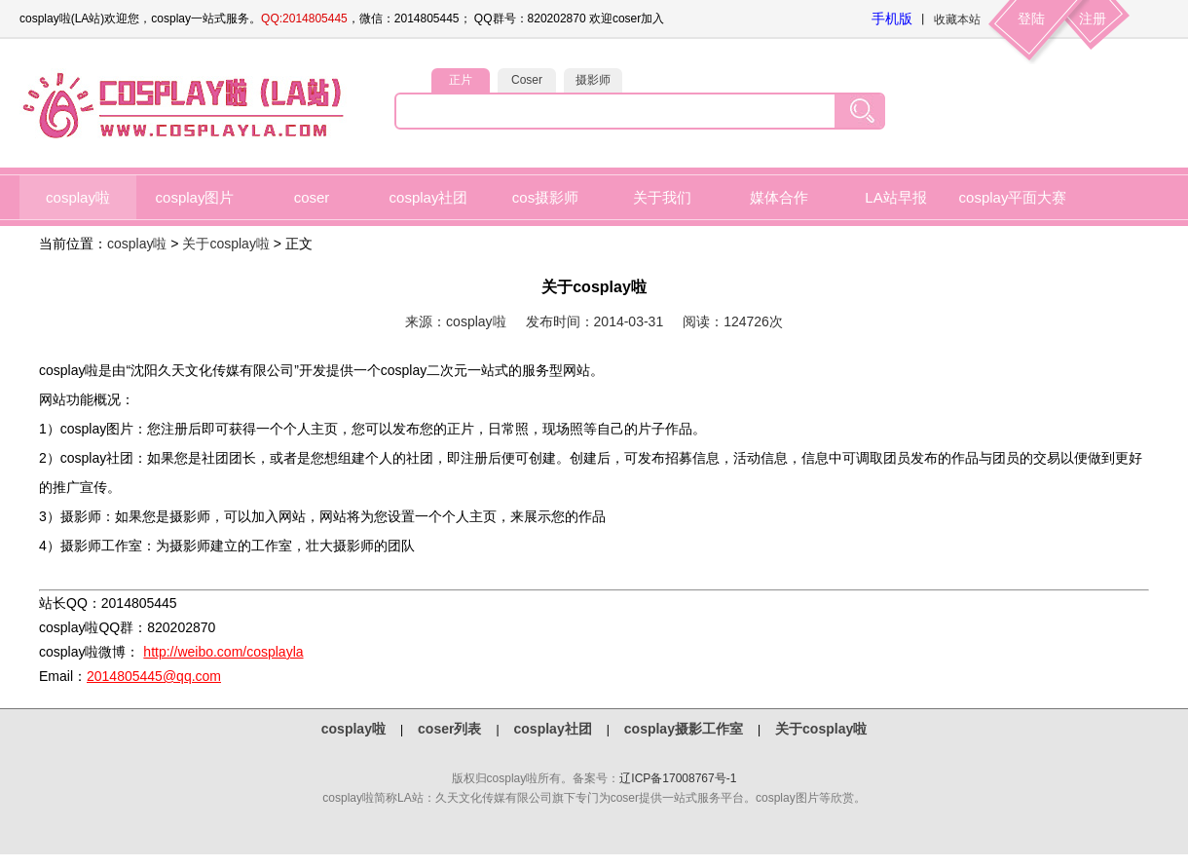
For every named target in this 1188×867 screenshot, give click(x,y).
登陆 (1031, 18)
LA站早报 (895, 197)
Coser (526, 80)
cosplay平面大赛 (1013, 197)
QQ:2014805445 (304, 18)
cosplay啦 (78, 197)
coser (312, 197)
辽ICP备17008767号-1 (677, 778)
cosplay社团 (429, 197)
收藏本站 (957, 19)
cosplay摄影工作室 (683, 728)
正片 (460, 80)
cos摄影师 (545, 197)
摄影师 (593, 80)
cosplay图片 (195, 197)
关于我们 (662, 197)
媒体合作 (779, 197)
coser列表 (449, 728)
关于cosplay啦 (225, 243)
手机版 (892, 18)
